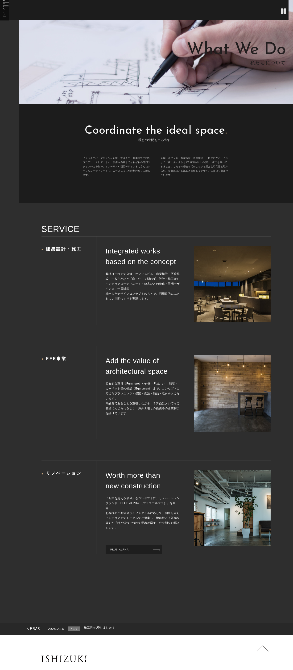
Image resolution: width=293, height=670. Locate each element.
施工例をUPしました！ (111, 629)
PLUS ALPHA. (122, 549)
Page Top (260, 654)
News (78, 629)
